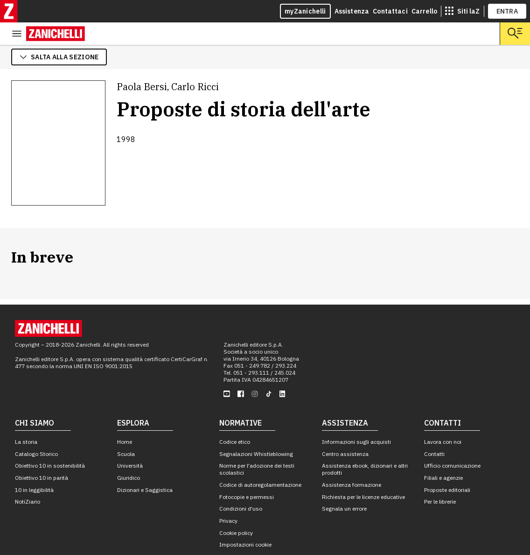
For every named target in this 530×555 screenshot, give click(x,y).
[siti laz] (462, 11)
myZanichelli (305, 11)
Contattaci (390, 11)
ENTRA (507, 11)
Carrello (424, 11)
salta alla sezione (59, 34)
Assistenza (352, 11)
